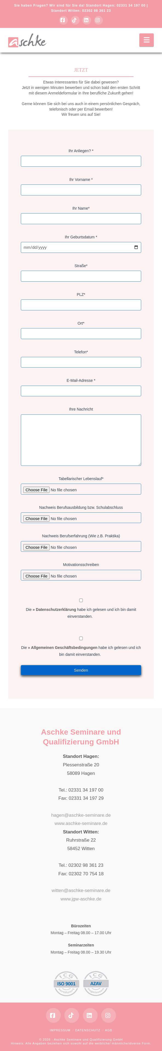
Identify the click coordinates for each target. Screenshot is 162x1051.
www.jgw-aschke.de (80, 899)
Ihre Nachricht (81, 412)
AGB (108, 1030)
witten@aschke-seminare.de (81, 890)
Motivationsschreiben (81, 570)
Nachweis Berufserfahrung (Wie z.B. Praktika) (81, 542)
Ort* (81, 329)
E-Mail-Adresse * (81, 386)
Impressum (60, 1030)
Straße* (81, 271)
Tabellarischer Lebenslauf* (81, 484)
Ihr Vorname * (81, 185)
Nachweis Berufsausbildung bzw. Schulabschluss (81, 513)
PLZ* (81, 300)
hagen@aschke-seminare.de (81, 815)
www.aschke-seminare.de (81, 823)
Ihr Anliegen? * (81, 156)
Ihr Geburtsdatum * (81, 243)
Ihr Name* (81, 214)
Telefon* (81, 358)
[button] (146, 40)
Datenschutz (87, 1030)
